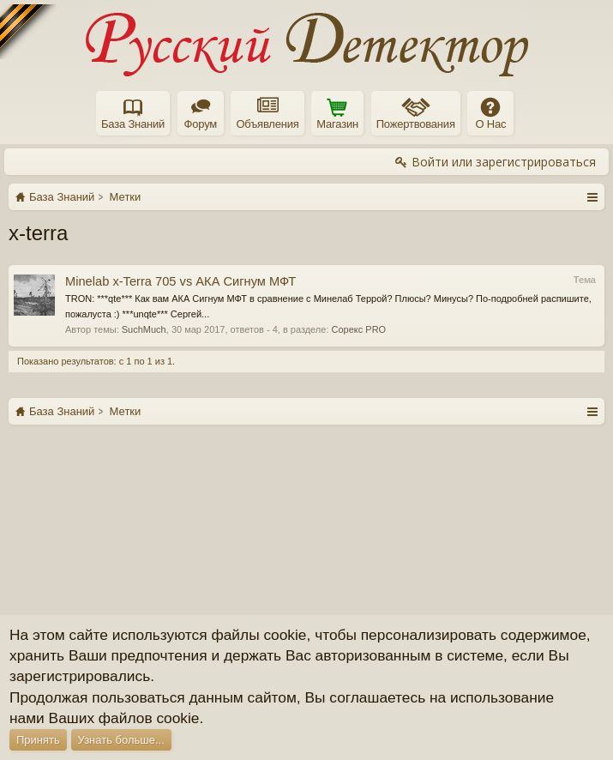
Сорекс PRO (359, 329)
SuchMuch (144, 329)
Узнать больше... (121, 739)
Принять (38, 739)
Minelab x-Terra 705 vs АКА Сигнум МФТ (180, 281)
